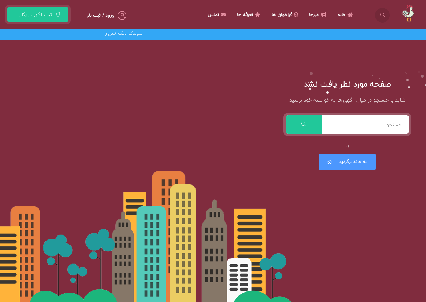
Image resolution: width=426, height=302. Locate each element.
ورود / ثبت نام (100, 15)
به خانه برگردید (346, 162)
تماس (218, 15)
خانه (346, 15)
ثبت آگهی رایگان (37, 14)
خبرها (318, 15)
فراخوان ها (286, 15)
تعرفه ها (249, 15)
